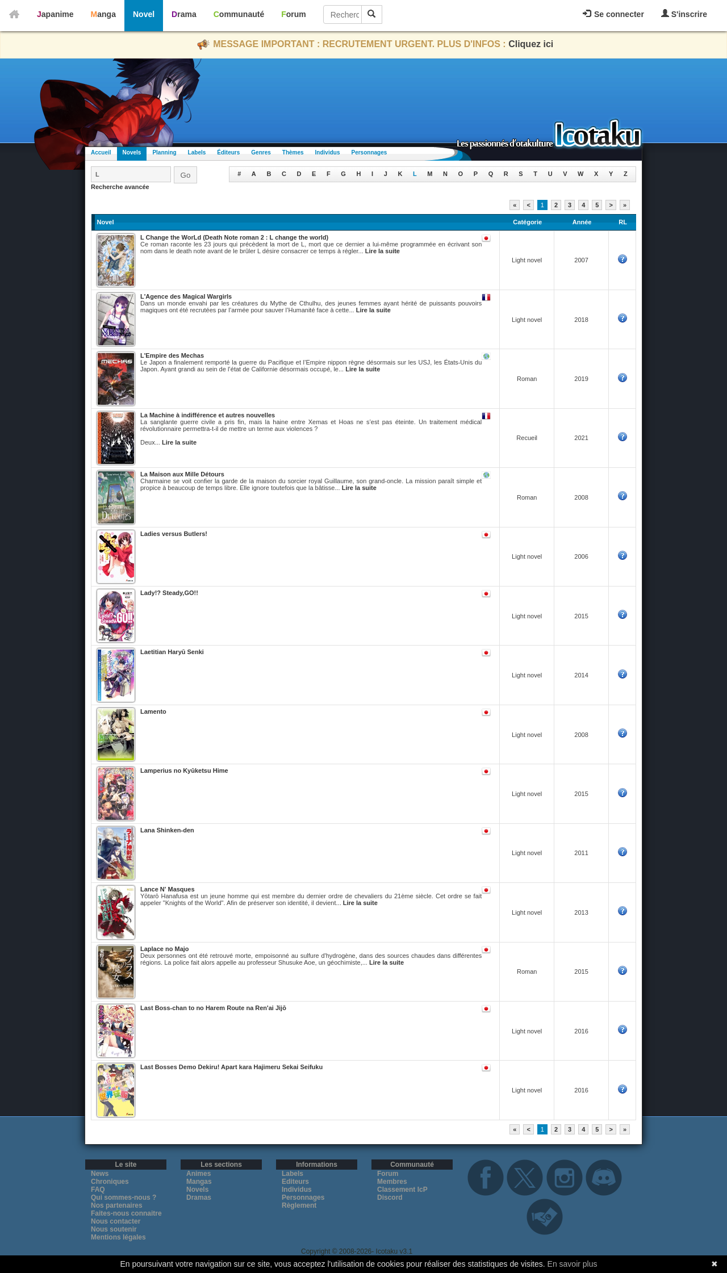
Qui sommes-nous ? (123, 1197)
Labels (197, 152)
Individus (327, 152)
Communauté (239, 14)
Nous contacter (115, 1221)
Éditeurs (228, 152)
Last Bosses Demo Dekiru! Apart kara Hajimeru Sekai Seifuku (231, 1066)
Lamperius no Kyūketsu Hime (184, 770)
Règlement (299, 1205)
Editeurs (295, 1182)
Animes (198, 1174)
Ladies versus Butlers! (173, 533)
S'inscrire (684, 14)
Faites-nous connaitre (126, 1213)
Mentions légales (118, 1237)
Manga (103, 14)
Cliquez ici (530, 44)
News (99, 1174)
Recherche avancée (120, 186)
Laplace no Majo (164, 948)
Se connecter (613, 14)
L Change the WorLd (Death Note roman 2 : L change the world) (234, 237)
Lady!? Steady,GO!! (169, 592)
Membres (392, 1182)
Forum (293, 14)
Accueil (101, 152)
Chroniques (110, 1182)
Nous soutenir (114, 1229)
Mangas (199, 1182)
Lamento (153, 711)
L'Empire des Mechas (172, 355)
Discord (390, 1197)
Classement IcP (402, 1190)
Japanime (55, 14)
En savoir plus (573, 1263)
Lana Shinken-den (167, 830)
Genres (260, 152)
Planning (164, 152)
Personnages (369, 152)
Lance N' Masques (167, 889)
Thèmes (293, 152)
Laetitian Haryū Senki (172, 651)
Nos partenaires (117, 1205)
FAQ (98, 1190)
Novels (132, 152)
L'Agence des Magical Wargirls (186, 296)
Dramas (198, 1197)
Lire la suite (382, 251)
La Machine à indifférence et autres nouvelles (207, 415)
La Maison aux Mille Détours (182, 474)
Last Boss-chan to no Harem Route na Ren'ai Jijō (213, 1007)
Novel (143, 14)
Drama (184, 14)
